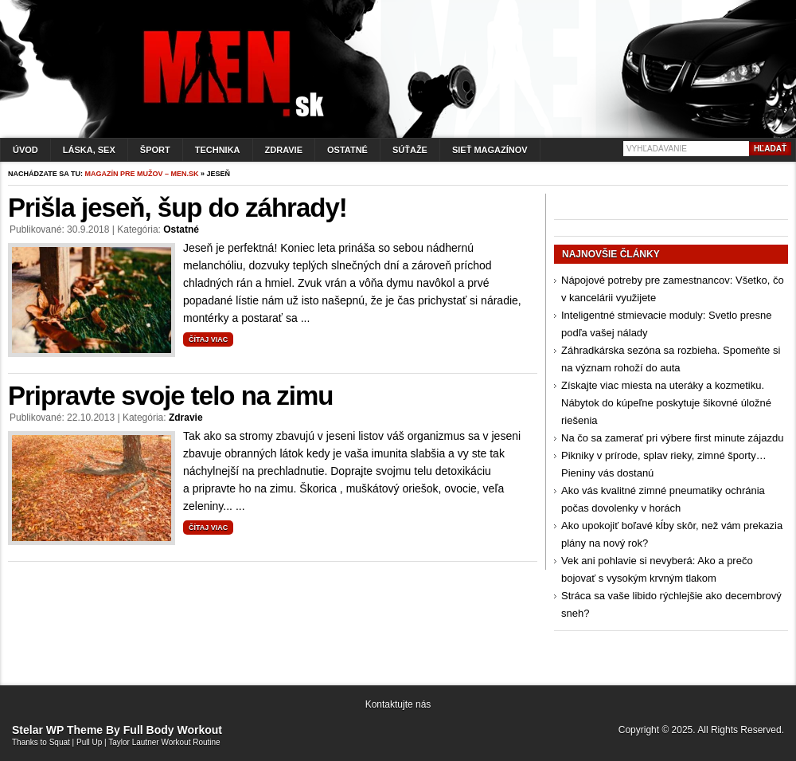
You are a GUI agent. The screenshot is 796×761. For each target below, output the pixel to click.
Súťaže (409, 150)
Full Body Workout (172, 730)
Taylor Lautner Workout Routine (164, 742)
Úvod (25, 150)
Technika (217, 150)
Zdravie (283, 150)
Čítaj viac (208, 339)
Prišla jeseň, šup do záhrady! (177, 207)
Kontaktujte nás (398, 704)
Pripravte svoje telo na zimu (170, 395)
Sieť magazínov (490, 150)
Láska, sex (89, 150)
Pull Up (89, 742)
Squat (59, 742)
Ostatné (347, 150)
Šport (155, 150)
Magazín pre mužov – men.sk (142, 174)
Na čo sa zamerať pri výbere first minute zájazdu (672, 438)
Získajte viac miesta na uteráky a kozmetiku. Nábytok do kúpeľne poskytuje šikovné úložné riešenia (666, 402)
